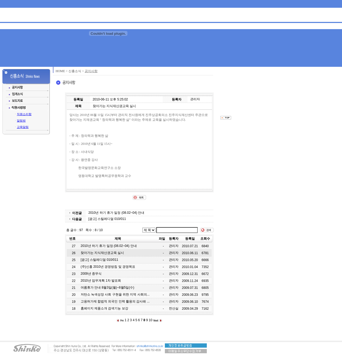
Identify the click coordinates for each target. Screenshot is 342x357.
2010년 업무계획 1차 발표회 (101, 280)
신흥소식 (74, 71)
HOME (60, 71)
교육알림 (23, 127)
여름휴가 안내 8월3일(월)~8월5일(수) (107, 287)
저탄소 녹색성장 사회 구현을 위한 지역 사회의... (115, 294)
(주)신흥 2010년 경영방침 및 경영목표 (108, 267)
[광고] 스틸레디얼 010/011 (107, 219)
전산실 (173, 308)
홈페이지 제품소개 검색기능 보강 (104, 308)
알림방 (21, 120)
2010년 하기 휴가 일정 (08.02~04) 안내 (116, 213)
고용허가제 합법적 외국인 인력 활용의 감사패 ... (115, 301)
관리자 (195, 99)
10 (150, 320)
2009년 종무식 (91, 273)
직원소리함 (24, 114)
